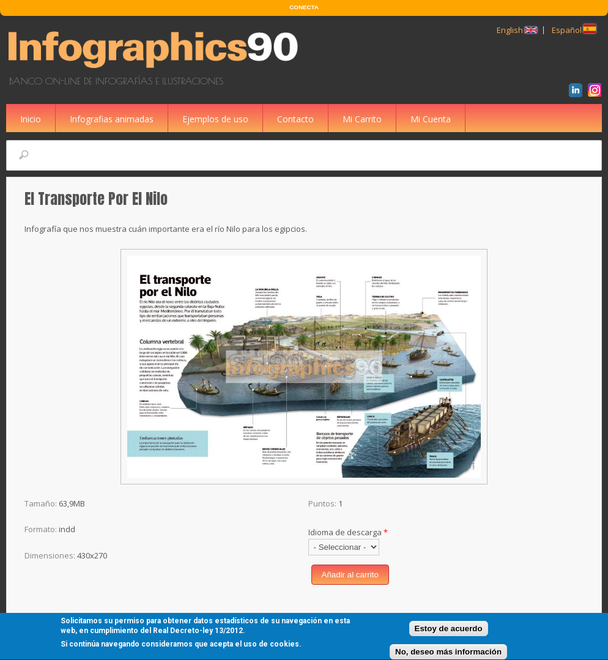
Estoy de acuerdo (449, 631)
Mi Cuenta (430, 119)
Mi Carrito (362, 119)
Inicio (30, 119)
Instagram (596, 92)
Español (574, 29)
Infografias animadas (112, 119)
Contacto (295, 119)
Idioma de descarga (348, 532)
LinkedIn (577, 92)
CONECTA (303, 7)
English (517, 29)
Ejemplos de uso (215, 119)
